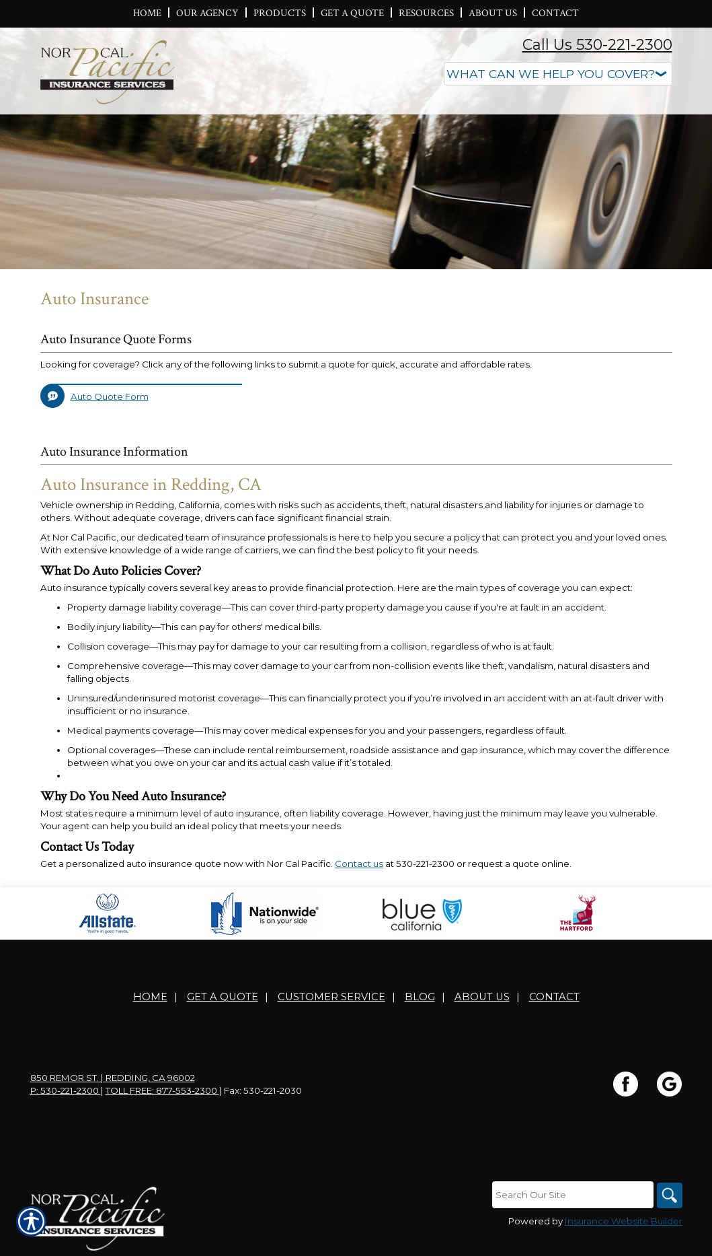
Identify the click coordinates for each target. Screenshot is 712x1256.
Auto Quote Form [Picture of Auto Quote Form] (110, 396)
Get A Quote (222, 997)
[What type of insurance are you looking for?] (558, 73)
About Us (482, 997)
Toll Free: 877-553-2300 (162, 1090)
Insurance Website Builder (623, 1221)
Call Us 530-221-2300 (597, 45)
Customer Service (331, 997)
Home (150, 997)
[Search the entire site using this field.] (571, 1194)
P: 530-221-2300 (65, 1090)
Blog (420, 997)
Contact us (359, 863)
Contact (554, 997)
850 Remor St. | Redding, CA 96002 (112, 1077)
